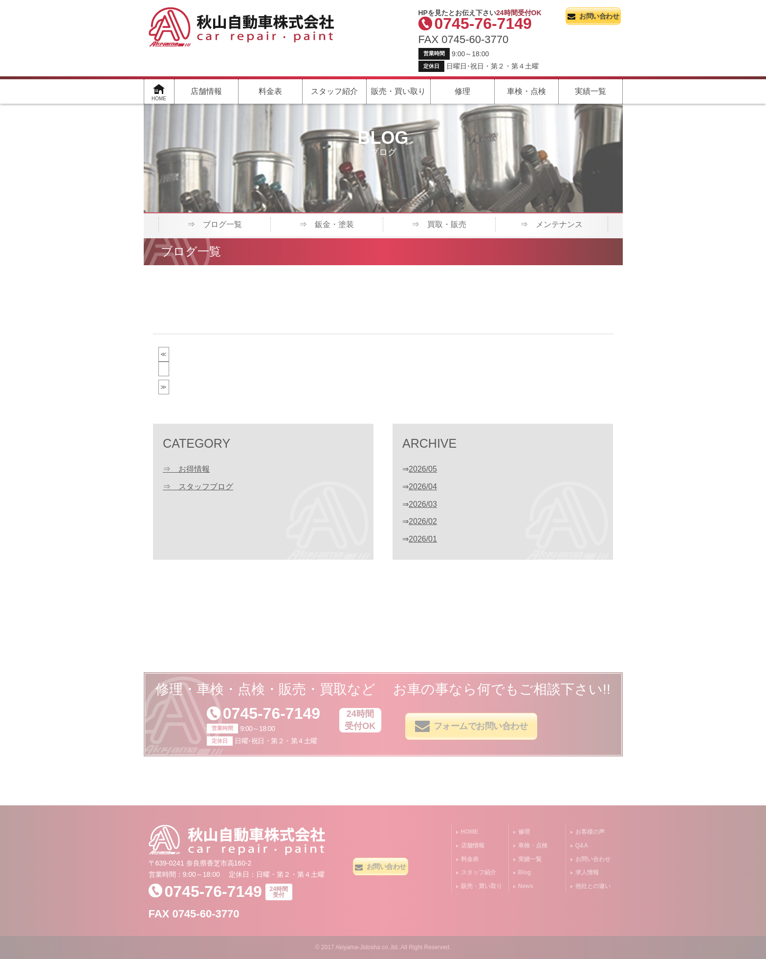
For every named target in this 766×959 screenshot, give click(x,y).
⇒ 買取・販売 (439, 224)
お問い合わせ (593, 16)
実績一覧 (590, 91)
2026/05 (423, 469)
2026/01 (423, 539)
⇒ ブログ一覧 (214, 224)
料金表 (270, 91)
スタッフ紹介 (334, 91)
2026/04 (423, 486)
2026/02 (423, 521)
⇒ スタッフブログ (198, 486)
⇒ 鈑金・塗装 (326, 224)
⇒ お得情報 (186, 469)
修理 (462, 91)
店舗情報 (206, 91)
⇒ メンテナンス (551, 224)
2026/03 (423, 504)
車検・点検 (526, 91)
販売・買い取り (398, 91)
